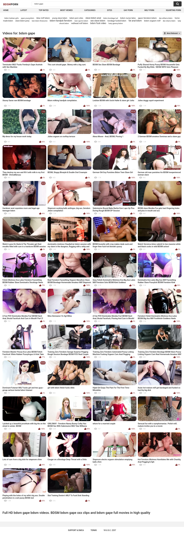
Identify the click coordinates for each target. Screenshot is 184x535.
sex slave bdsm (97, 20)
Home (6, 10)
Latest (23, 10)
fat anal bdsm (135, 20)
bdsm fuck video (98, 23)
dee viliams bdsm (169, 21)
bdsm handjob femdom (61, 20)
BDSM (10, 4)
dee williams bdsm (165, 18)
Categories (89, 10)
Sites (109, 10)
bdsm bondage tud (110, 18)
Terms (94, 530)
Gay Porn (128, 10)
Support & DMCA (76, 530)
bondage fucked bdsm (117, 21)
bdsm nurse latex (128, 18)
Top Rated (43, 10)
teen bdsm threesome (40, 21)
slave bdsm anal (93, 18)
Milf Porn (149, 10)
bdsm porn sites (76, 18)
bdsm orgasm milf (152, 21)
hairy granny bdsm (115, 23)
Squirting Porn (173, 10)
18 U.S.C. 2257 (110, 530)
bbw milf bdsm (43, 18)
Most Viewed (66, 10)
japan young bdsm (27, 18)
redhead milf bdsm (79, 23)
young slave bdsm (59, 18)
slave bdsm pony (22, 21)
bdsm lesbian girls (11, 18)
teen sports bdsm (81, 21)
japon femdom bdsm (147, 18)
